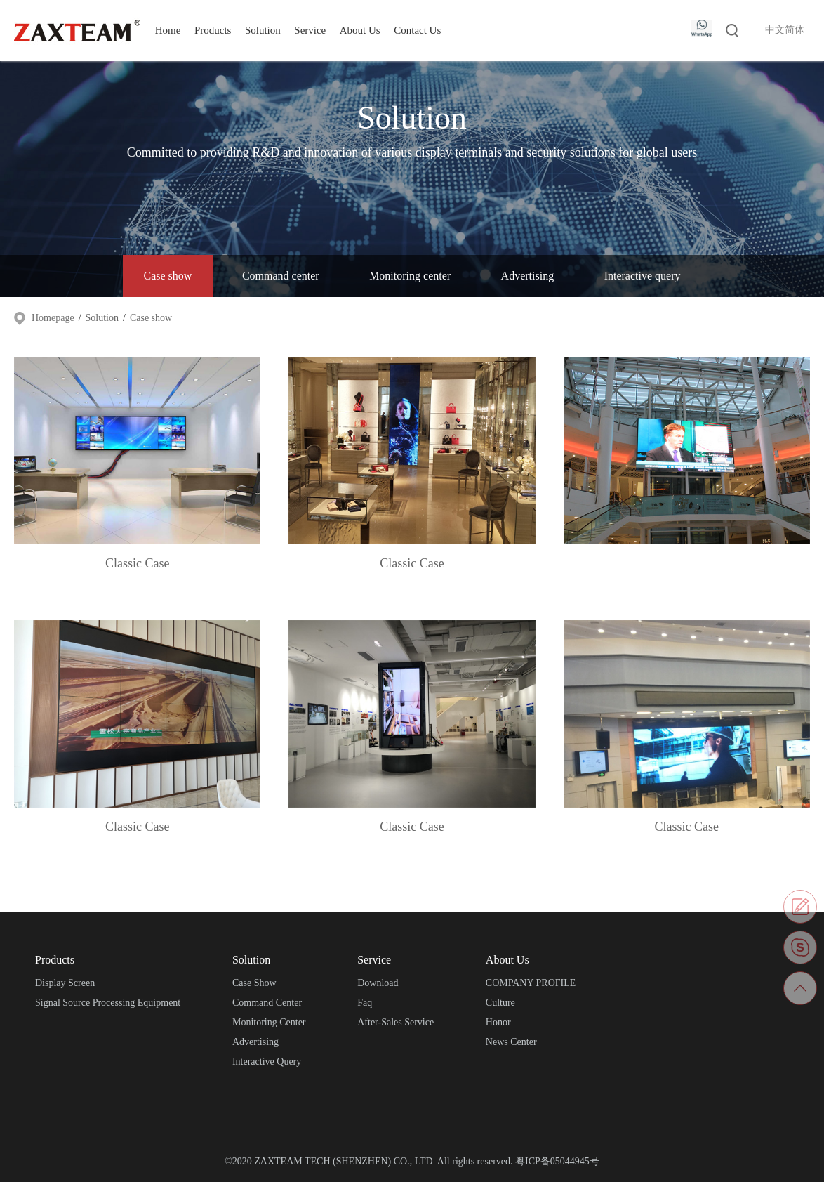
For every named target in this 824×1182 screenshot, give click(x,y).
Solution (263, 30)
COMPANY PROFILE (531, 983)
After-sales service (395, 1022)
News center (511, 1042)
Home (168, 30)
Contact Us (417, 30)
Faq (364, 1002)
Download (377, 983)
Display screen (65, 983)
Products (213, 30)
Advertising (527, 276)
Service (310, 30)
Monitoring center (410, 276)
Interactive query (642, 276)
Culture (500, 1002)
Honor (498, 1022)
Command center (280, 276)
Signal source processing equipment (107, 1002)
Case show (168, 276)
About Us (360, 30)
